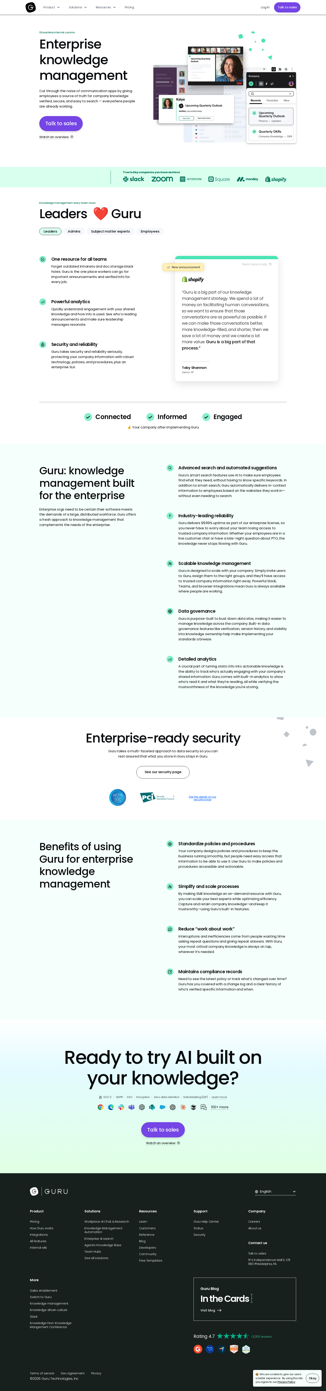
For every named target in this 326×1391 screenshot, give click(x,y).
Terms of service (42, 1373)
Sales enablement (43, 1290)
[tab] (50, 231)
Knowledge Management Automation (103, 1230)
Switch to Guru (41, 1297)
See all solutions (96, 1258)
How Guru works (41, 1228)
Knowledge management (49, 1303)
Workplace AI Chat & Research (106, 1221)
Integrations (39, 1235)
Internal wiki (38, 1248)
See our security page (163, 772)
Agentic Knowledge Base (102, 1245)
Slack (34, 1317)
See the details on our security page (202, 798)
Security (199, 1235)
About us (254, 1228)
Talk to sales (287, 7)
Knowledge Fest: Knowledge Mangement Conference (51, 1325)
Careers (254, 1221)
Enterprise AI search (98, 1239)
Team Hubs (92, 1252)
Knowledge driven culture (48, 1310)
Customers (147, 1228)
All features (38, 1241)
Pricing (129, 7)
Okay (312, 1378)
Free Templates (150, 1260)
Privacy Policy (286, 1382)
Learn (143, 1221)
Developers (147, 1248)
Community (148, 1254)
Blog (142, 1241)
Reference (146, 1235)
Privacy (96, 1373)
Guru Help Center (206, 1221)
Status (198, 1228)
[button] (51, 7)
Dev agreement (73, 1373)
